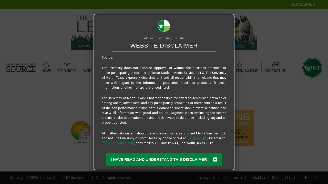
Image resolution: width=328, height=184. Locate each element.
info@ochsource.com (118, 143)
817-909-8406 (198, 138)
